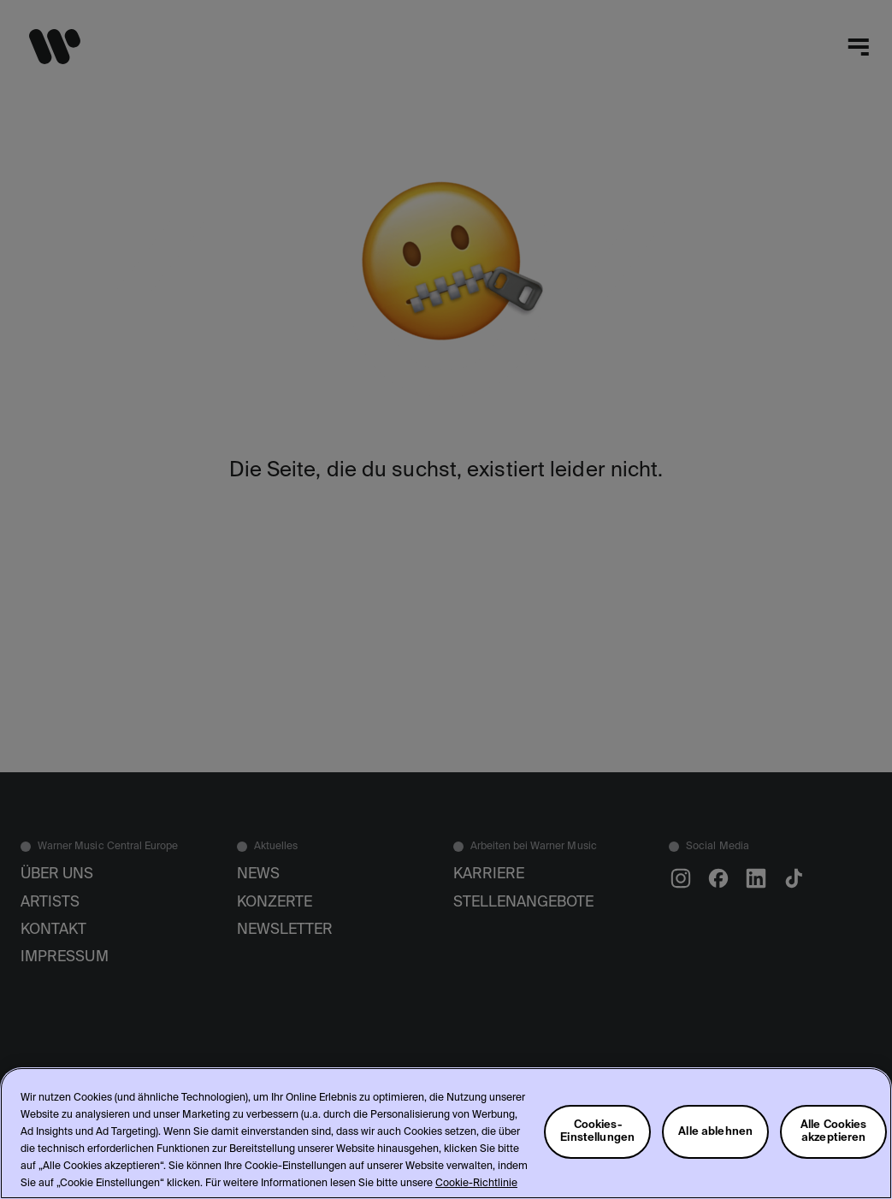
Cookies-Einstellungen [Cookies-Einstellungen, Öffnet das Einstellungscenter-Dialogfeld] (597, 1131)
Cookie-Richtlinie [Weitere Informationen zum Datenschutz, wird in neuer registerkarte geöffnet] (476, 1183)
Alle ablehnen (715, 1131)
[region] (446, 1133)
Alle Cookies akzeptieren (833, 1131)
